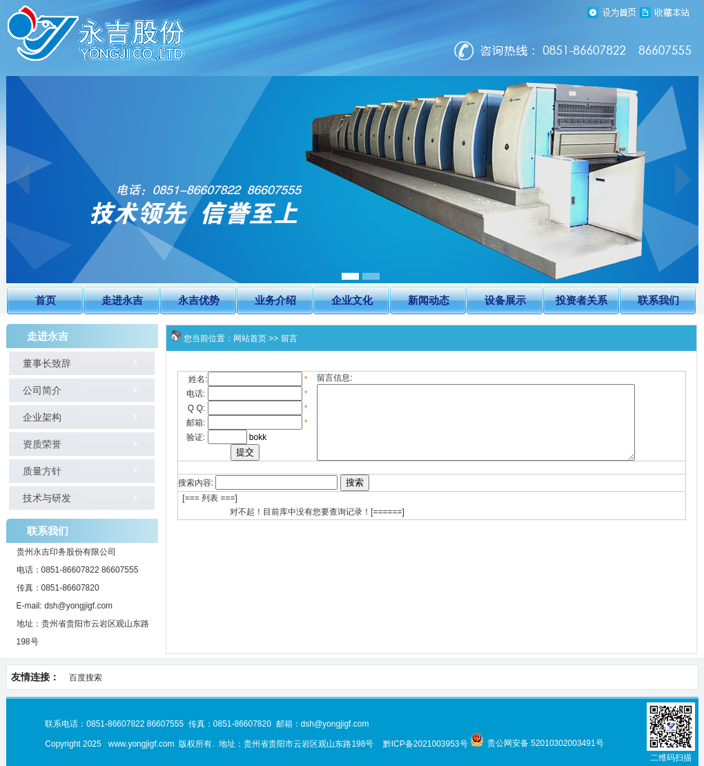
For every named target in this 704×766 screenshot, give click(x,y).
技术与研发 (39, 498)
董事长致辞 (39, 363)
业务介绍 (275, 300)
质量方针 (34, 471)
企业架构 (34, 417)
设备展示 (505, 300)
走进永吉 (122, 300)
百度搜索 (85, 677)
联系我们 (658, 300)
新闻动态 (428, 300)
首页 (45, 300)
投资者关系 (581, 300)
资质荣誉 (34, 444)
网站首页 (249, 338)
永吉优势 (198, 300)
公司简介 (34, 390)
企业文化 (352, 300)
